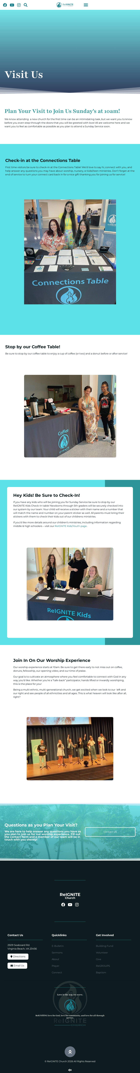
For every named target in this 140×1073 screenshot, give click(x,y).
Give (98, 959)
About (55, 959)
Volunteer (102, 952)
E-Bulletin (58, 946)
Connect (57, 972)
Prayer (55, 965)
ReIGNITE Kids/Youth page (71, 526)
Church (70, 898)
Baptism (101, 972)
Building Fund (104, 946)
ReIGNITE (70, 894)
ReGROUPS (103, 965)
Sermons (57, 952)
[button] (25, 5)
